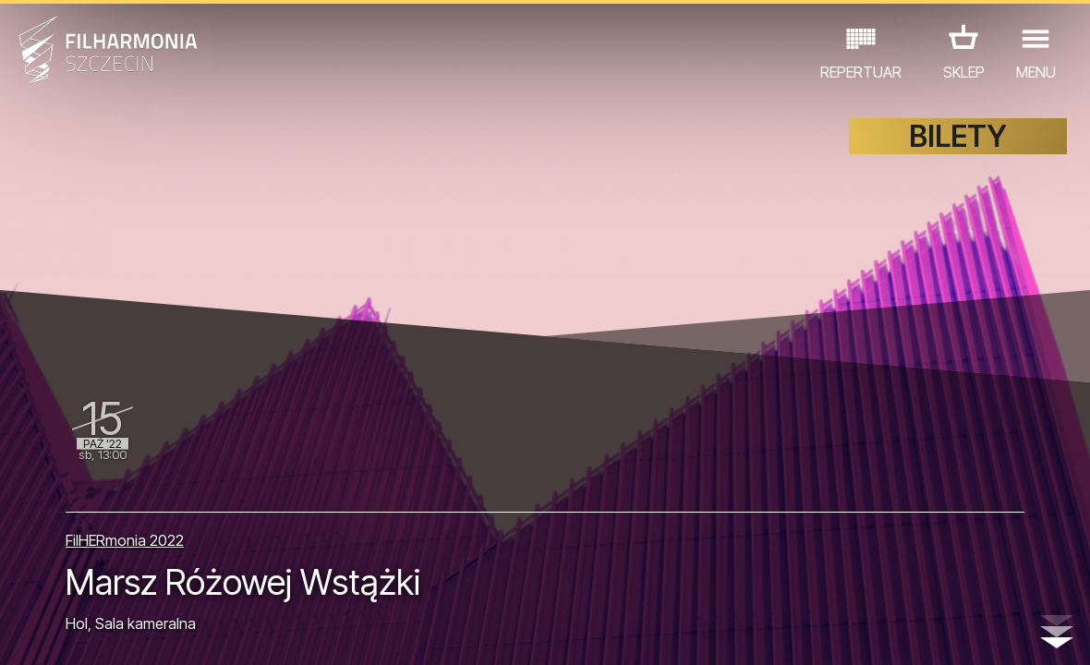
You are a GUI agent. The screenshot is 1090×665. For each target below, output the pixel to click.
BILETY (958, 136)
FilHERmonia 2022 (125, 540)
